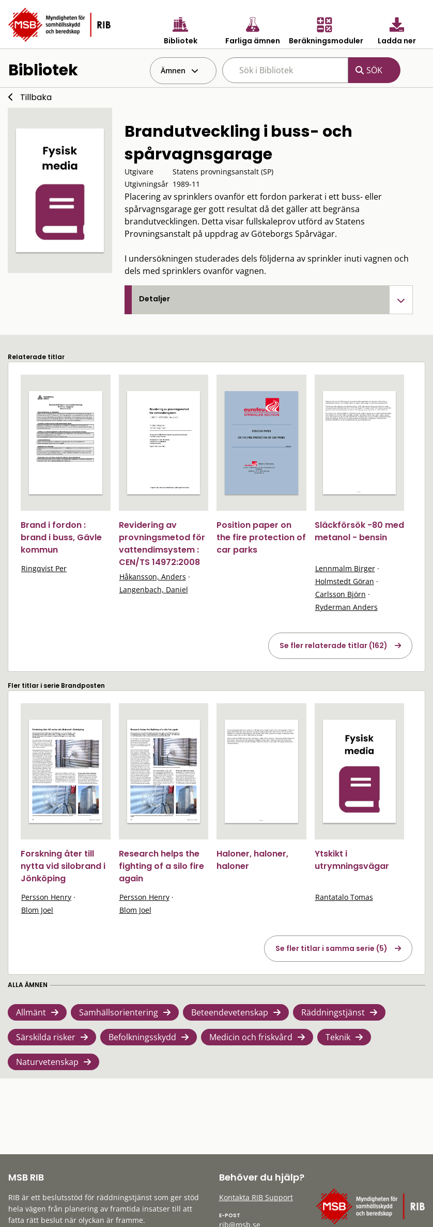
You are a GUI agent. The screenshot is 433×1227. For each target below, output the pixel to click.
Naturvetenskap (47, 1062)
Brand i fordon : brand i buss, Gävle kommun (61, 537)
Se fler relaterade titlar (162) (334, 645)
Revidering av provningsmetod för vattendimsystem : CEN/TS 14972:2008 (162, 543)
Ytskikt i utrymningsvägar (352, 860)
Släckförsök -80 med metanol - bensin (359, 531)
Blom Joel (37, 910)
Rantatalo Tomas (344, 897)
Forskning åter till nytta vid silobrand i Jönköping (63, 866)
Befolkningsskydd (142, 1037)
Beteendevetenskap (229, 1012)
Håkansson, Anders (152, 577)
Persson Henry (46, 897)
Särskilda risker (45, 1037)
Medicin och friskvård (250, 1037)
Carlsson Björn (340, 594)
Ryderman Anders (346, 607)
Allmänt (31, 1012)
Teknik (338, 1037)
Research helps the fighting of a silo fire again (161, 866)
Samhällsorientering (118, 1012)
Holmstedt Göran (344, 581)
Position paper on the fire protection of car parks (261, 537)
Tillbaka (36, 97)
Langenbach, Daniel (153, 589)
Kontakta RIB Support (256, 1197)
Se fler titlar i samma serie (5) (331, 948)
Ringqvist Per (44, 568)
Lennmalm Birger (345, 568)
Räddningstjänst (333, 1012)
